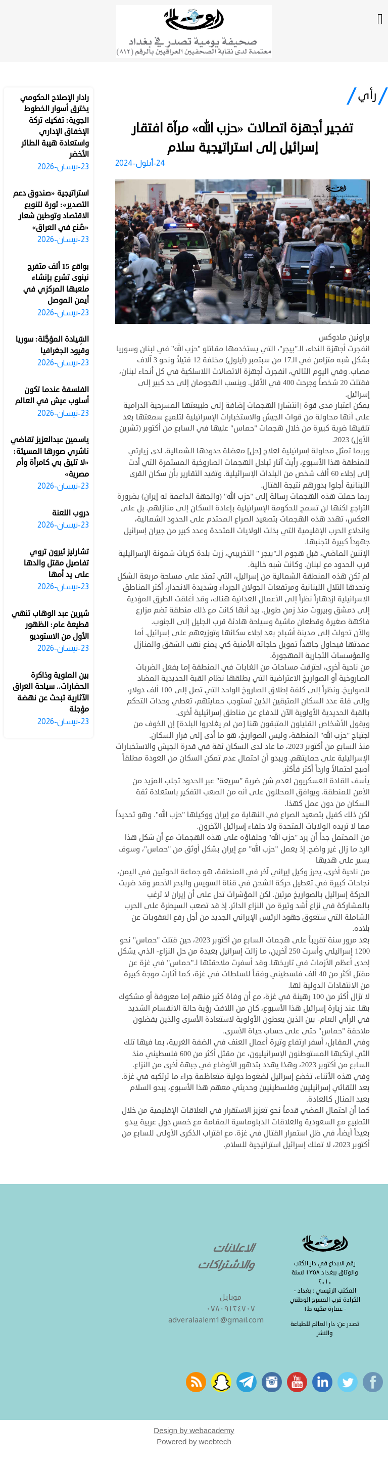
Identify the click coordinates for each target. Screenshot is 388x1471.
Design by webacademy (194, 1430)
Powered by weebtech (194, 1441)
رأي (367, 95)
